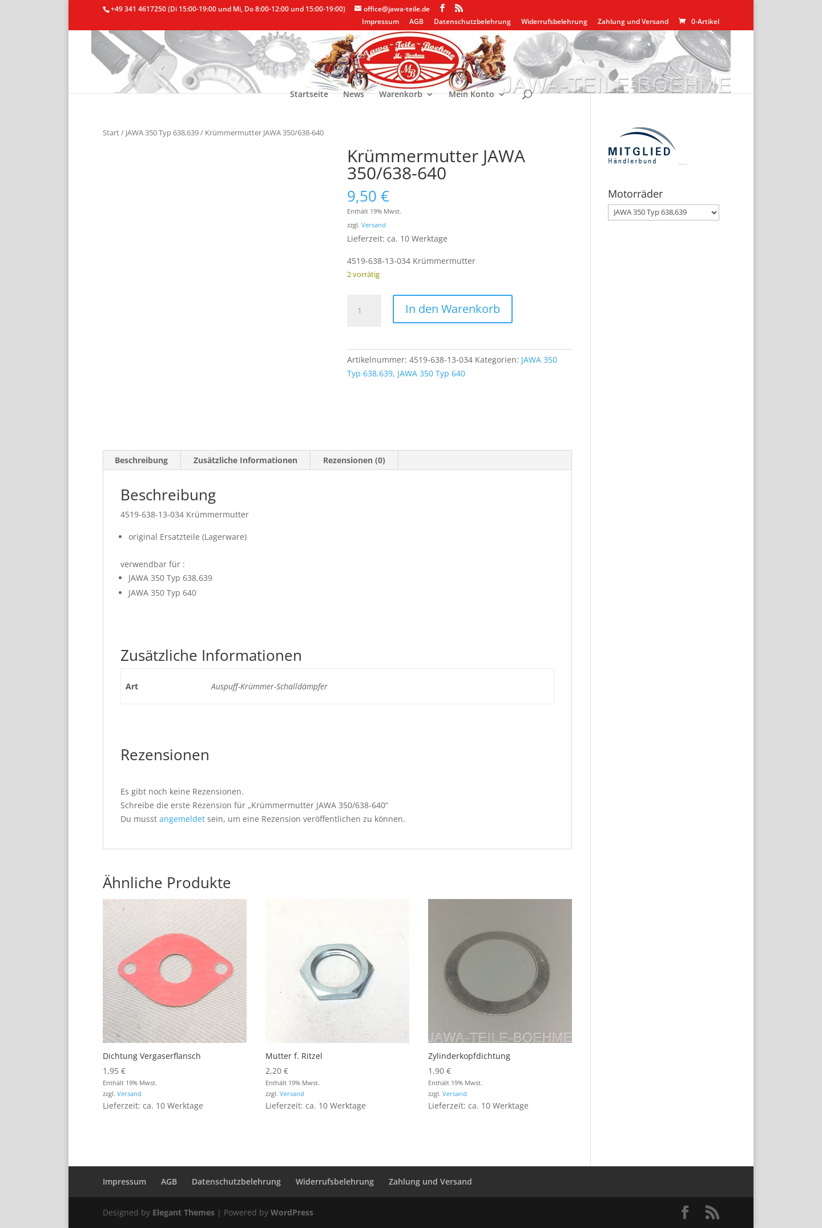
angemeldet (182, 818)
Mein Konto (471, 94)
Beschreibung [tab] (141, 460)
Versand (373, 224)
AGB (416, 22)
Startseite (309, 94)
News (353, 94)
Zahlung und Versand (633, 22)
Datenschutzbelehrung (472, 22)
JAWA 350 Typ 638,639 (162, 132)
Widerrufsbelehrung (554, 22)
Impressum (380, 22)
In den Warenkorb (452, 308)
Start (111, 132)
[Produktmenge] (364, 311)
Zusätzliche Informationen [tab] (245, 460)
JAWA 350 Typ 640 (431, 373)
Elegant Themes (183, 1212)
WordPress (292, 1212)
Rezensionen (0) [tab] (354, 460)
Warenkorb (400, 94)
